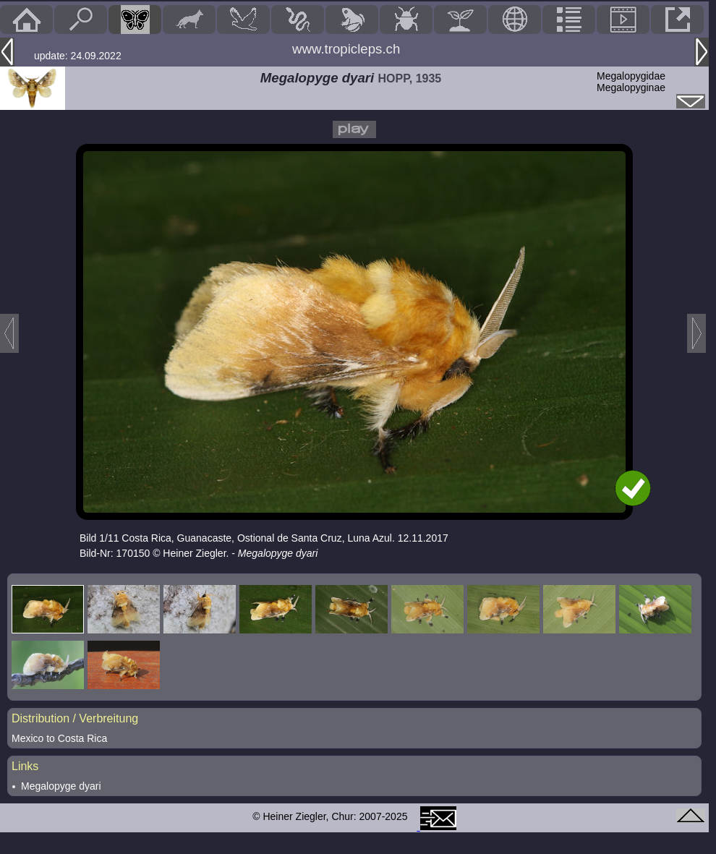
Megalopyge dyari (61, 786)
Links (25, 766)
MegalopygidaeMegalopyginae (631, 81)
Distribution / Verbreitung (75, 718)
